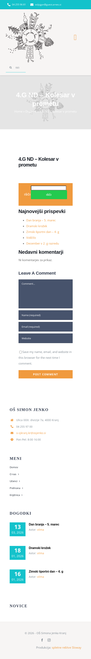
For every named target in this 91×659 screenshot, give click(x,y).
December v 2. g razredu (42, 243)
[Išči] (16, 67)
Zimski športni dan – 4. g (42, 232)
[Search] (10, 67)
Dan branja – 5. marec (41, 220)
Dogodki (31, 111)
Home (18, 111)
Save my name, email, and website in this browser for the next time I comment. (45, 357)
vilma (40, 529)
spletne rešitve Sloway (67, 647)
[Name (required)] (46, 315)
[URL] (46, 338)
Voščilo (31, 237)
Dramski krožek (36, 226)
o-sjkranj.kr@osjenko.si (31, 433)
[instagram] (49, 640)
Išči (27, 194)
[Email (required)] (46, 327)
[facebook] (42, 640)
